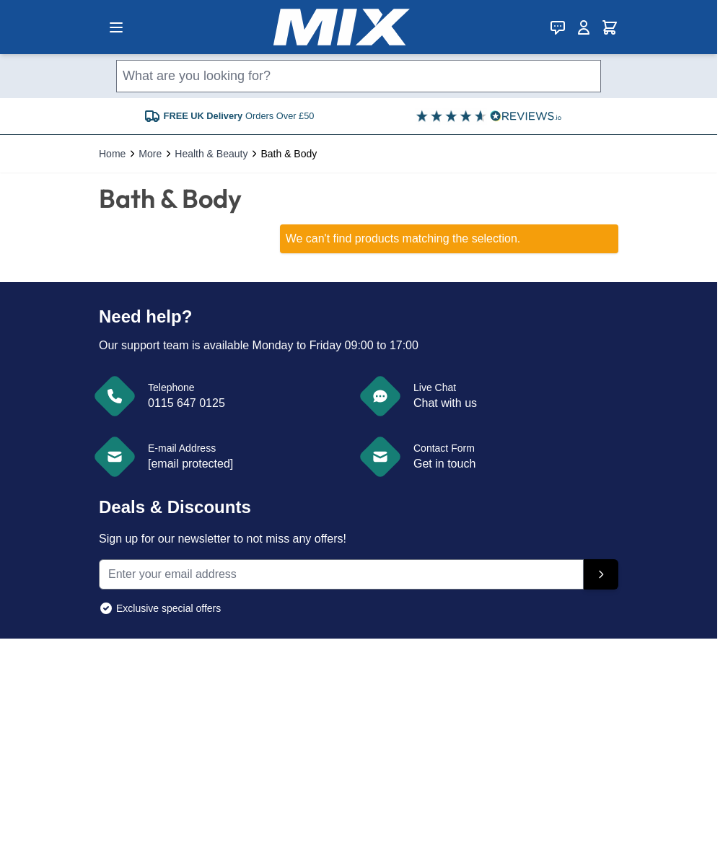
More (150, 153)
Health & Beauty (211, 153)
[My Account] (583, 27)
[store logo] (341, 27)
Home (112, 153)
